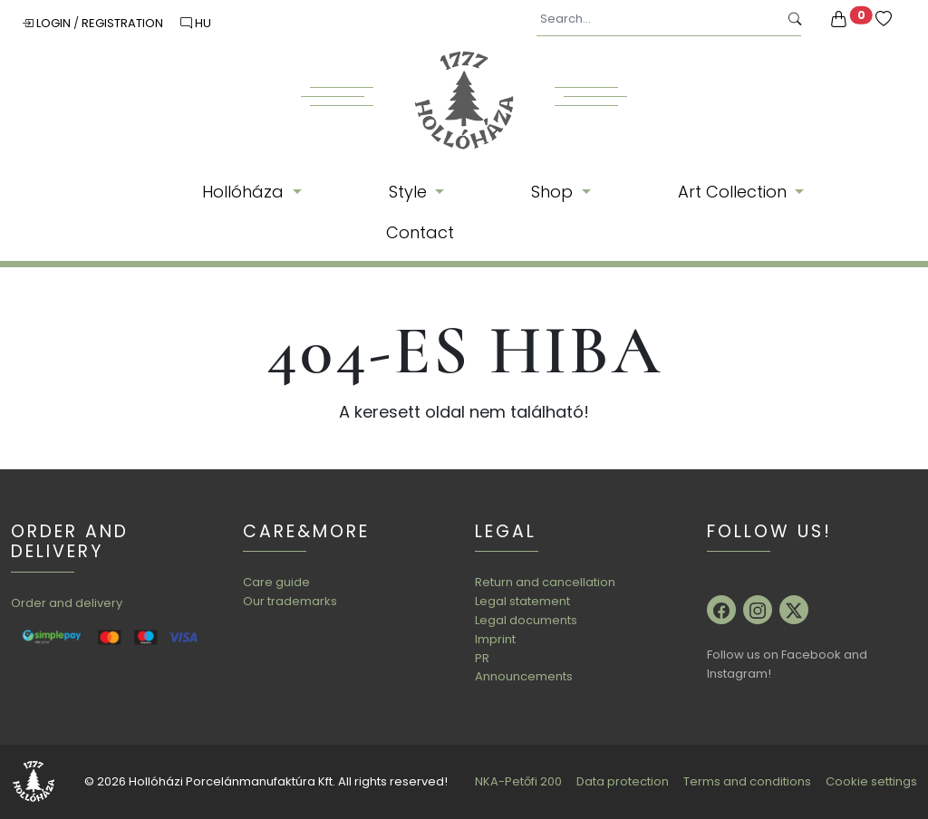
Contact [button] (420, 232)
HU (195, 23)
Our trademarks (290, 601)
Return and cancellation (545, 582)
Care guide (276, 582)
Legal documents (526, 620)
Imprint (495, 639)
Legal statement (522, 601)
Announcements (524, 676)
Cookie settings (871, 781)
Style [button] (410, 191)
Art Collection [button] (734, 191)
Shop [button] (554, 191)
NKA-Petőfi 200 (518, 781)
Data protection (622, 781)
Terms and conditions (747, 781)
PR (482, 658)
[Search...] (657, 19)
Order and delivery (66, 603)
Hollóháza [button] (245, 191)
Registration (124, 23)
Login (47, 23)
